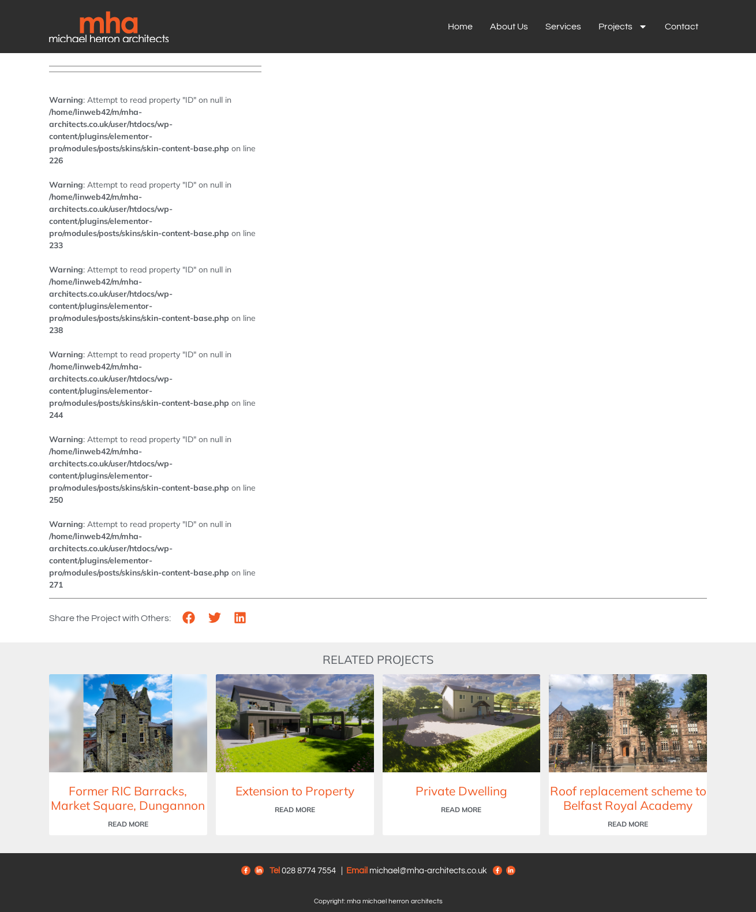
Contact (681, 26)
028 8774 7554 (309, 870)
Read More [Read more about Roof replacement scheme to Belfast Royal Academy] (628, 824)
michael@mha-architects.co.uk (428, 870)
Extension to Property (294, 790)
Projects (623, 26)
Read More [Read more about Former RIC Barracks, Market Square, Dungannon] (128, 824)
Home (460, 26)
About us (509, 26)
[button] (189, 618)
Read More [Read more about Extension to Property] (295, 809)
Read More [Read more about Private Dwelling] (461, 809)
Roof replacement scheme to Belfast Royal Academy (628, 798)
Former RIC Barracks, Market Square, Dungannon (128, 798)
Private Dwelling (461, 790)
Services (563, 26)
